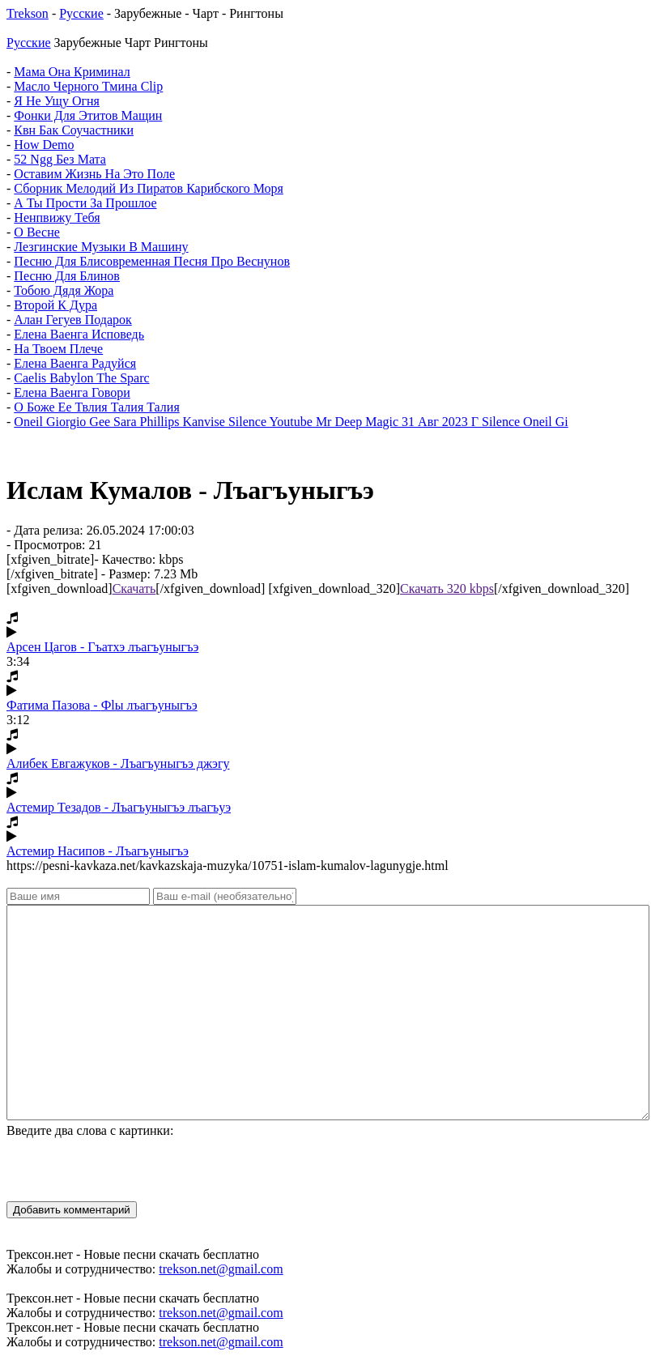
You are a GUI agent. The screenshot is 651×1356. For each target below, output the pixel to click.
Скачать (134, 588)
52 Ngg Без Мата (60, 159)
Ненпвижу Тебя (57, 217)
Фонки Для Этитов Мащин (88, 115)
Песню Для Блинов (67, 276)
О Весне (37, 232)
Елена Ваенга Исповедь (79, 334)
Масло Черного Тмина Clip (88, 86)
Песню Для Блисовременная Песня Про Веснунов (152, 261)
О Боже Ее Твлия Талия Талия (96, 407)
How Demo (44, 144)
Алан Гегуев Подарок (72, 319)
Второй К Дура (55, 305)
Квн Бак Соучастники (74, 130)
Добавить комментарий (71, 1210)
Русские (81, 13)
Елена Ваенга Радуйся (75, 363)
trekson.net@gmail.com (221, 1269)
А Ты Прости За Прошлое (85, 203)
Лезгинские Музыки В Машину (101, 247)
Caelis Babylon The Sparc (81, 378)
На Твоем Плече (58, 349)
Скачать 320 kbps (447, 588)
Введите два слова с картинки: (89, 1130)
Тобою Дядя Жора (63, 290)
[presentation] (129, 1169)
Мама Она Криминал (72, 72)
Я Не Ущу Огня (57, 101)
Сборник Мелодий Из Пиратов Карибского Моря (148, 188)
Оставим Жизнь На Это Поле (94, 174)
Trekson (27, 13)
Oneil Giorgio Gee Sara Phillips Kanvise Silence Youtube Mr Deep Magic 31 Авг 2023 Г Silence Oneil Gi (291, 422)
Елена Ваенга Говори (72, 392)
